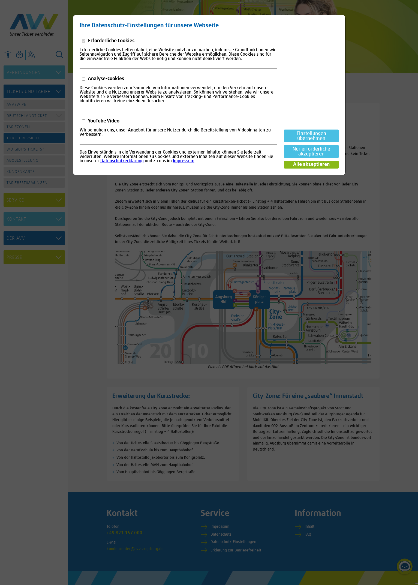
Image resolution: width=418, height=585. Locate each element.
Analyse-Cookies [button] (105, 78)
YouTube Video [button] (103, 121)
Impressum (183, 161)
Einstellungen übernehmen (311, 136)
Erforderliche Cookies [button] (110, 40)
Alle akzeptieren (311, 164)
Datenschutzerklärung (122, 161)
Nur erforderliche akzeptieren (311, 152)
